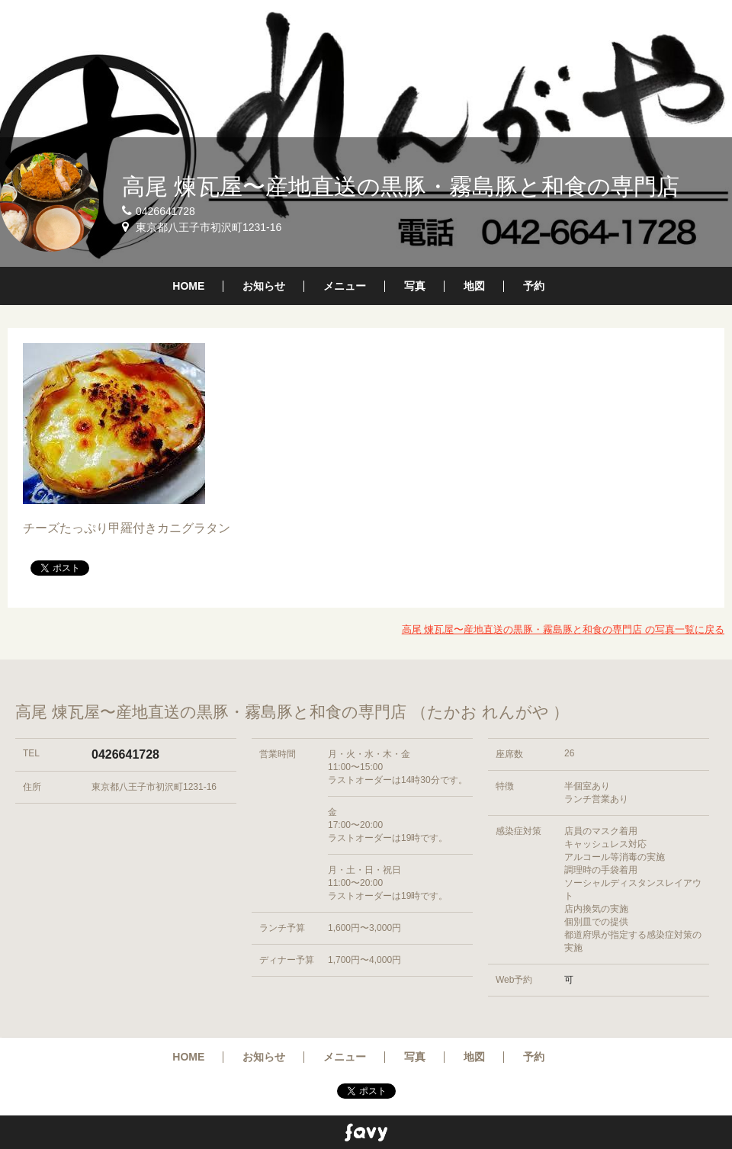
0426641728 (125, 754)
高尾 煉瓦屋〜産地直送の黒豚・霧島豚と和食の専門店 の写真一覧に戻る (563, 629)
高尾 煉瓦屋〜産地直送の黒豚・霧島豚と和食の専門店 (400, 186)
